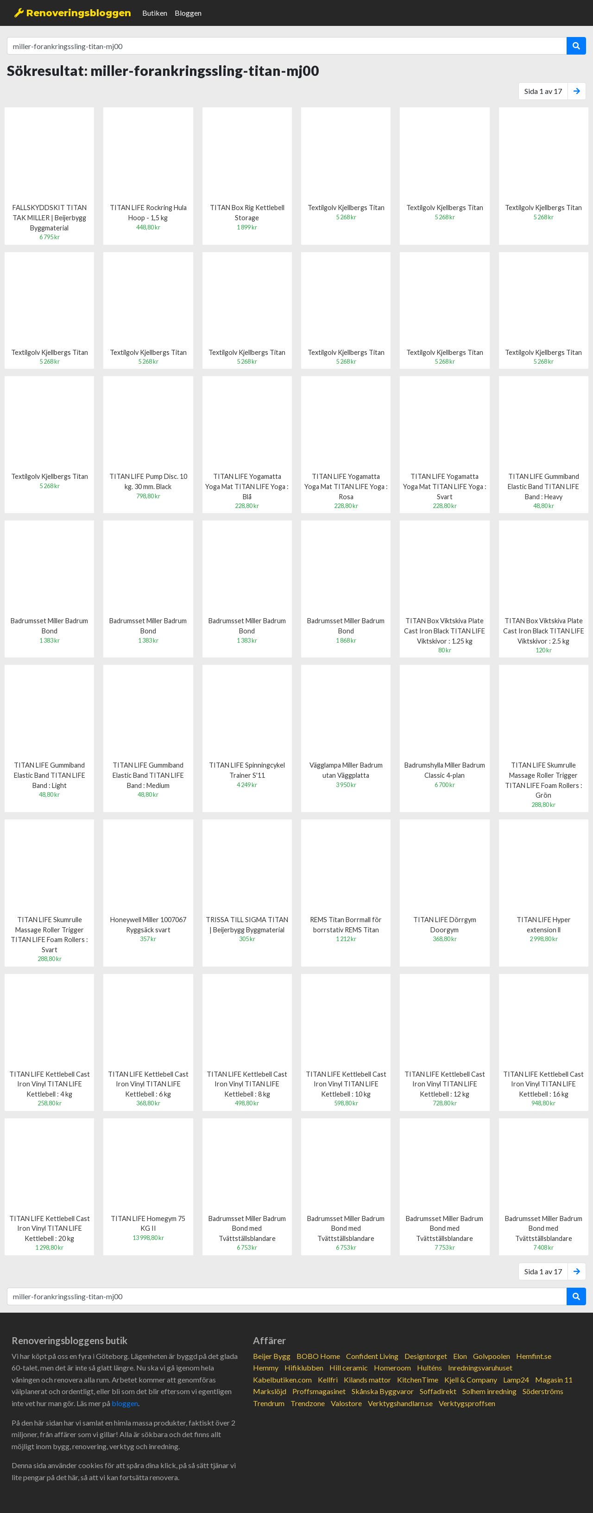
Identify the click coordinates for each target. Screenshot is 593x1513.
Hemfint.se (533, 1356)
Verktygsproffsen (467, 1403)
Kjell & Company (470, 1379)
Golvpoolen (491, 1356)
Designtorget (425, 1356)
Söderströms (543, 1391)
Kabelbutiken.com (282, 1379)
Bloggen (188, 12)
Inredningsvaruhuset (480, 1367)
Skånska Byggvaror (383, 1391)
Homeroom (392, 1367)
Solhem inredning (489, 1391)
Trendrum (268, 1403)
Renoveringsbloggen (72, 13)
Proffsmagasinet (319, 1391)
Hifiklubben (303, 1367)
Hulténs (429, 1367)
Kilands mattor (367, 1379)
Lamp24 (516, 1379)
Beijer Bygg (271, 1356)
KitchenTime (417, 1379)
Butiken (154, 12)
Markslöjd (269, 1391)
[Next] (577, 91)
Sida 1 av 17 (543, 91)
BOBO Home (318, 1356)
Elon (460, 1356)
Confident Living (372, 1356)
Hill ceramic (348, 1367)
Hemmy (265, 1367)
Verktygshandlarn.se (400, 1403)
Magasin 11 (554, 1379)
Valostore (346, 1403)
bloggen (125, 1403)
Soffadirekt (438, 1391)
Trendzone (307, 1403)
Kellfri (328, 1379)
